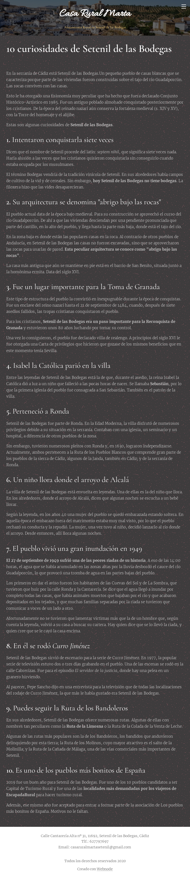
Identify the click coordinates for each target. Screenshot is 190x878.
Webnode (105, 869)
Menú (183, 6)
